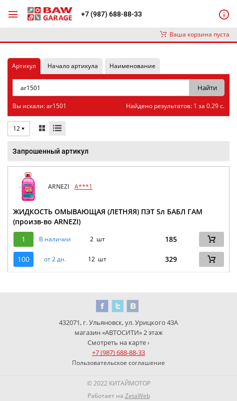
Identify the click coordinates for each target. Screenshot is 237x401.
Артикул (24, 66)
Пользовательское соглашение (118, 362)
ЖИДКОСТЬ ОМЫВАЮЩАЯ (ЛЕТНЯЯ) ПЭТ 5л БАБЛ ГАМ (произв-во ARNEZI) (107, 216)
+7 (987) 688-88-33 (111, 14)
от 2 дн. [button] (55, 259)
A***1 (83, 186)
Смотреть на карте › (119, 342)
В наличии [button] (55, 239)
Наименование (133, 66)
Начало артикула (73, 66)
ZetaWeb (137, 395)
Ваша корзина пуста (195, 34)
